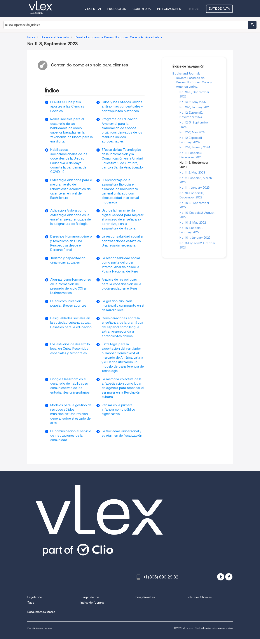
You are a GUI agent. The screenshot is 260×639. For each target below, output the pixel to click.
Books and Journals (186, 73)
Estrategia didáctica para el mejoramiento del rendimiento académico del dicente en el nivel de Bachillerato (71, 189)
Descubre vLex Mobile (41, 612)
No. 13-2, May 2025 (193, 102)
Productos (116, 8)
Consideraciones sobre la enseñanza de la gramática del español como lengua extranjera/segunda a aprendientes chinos (122, 327)
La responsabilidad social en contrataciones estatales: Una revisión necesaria (123, 241)
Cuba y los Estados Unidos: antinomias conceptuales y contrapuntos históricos (122, 106)
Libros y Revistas (144, 597)
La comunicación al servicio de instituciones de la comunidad (70, 435)
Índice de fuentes (92, 602)
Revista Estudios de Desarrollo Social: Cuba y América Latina (194, 82)
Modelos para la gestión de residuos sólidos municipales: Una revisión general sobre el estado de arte (70, 414)
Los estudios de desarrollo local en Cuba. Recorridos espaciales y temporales (70, 348)
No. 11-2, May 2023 (192, 172)
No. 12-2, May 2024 (193, 132)
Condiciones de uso (39, 628)
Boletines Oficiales (199, 597)
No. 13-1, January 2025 (195, 107)
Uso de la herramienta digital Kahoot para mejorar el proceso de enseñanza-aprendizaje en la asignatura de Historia (122, 219)
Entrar (193, 8)
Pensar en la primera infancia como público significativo (118, 409)
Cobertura (142, 8)
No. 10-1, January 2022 (195, 237)
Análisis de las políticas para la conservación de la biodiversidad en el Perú (121, 284)
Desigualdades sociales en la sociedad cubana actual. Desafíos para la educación (71, 322)
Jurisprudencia (89, 597)
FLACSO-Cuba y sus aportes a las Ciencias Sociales (67, 106)
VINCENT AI (93, 8)
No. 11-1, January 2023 (195, 187)
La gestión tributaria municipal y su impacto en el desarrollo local (123, 305)
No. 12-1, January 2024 (195, 147)
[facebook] (228, 576)
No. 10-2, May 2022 (193, 222)
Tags (30, 602)
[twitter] (220, 576)
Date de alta (219, 8)
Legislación (34, 597)
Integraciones (169, 8)
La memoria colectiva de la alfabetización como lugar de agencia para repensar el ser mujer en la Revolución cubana (123, 388)
